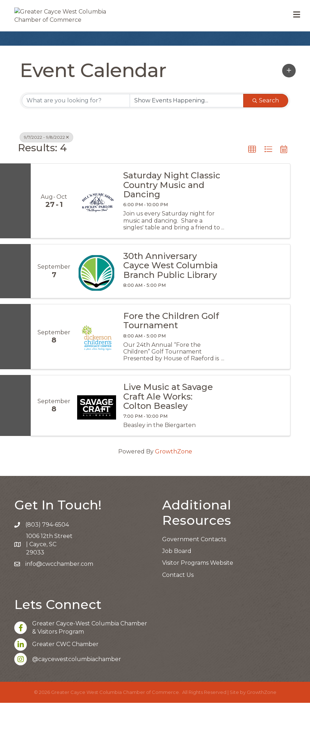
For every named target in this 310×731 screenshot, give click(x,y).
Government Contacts (194, 567)
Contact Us (178, 603)
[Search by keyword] (76, 129)
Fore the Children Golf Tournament (171, 349)
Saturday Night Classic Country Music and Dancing (171, 213)
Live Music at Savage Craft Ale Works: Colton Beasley (168, 425)
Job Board (176, 579)
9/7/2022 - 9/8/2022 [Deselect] (46, 165)
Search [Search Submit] (265, 128)
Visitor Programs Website (197, 591)
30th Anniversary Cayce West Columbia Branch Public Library (170, 294)
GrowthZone (173, 480)
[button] (289, 99)
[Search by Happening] (187, 129)
